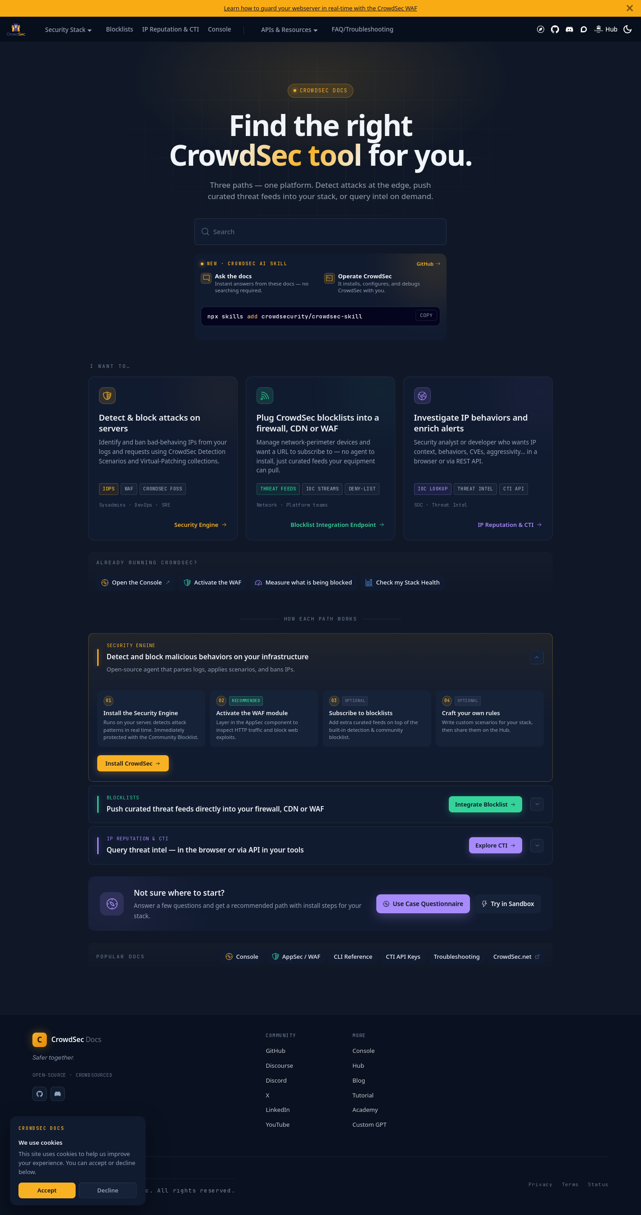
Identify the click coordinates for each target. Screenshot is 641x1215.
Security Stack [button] (65, 30)
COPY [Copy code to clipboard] (426, 316)
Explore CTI (495, 846)
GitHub (428, 264)
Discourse (279, 1065)
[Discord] (57, 1094)
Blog (358, 1080)
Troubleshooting (457, 957)
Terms (570, 1184)
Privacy (540, 1184)
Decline (107, 1190)
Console (219, 29)
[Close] (629, 8)
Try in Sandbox (507, 905)
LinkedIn (277, 1110)
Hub (358, 1065)
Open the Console (136, 583)
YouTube (277, 1124)
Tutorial (363, 1095)
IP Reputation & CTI (170, 29)
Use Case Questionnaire (423, 905)
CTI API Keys (403, 957)
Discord (276, 1080)
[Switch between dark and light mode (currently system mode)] (627, 29)
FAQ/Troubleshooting (362, 29)
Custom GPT (369, 1124)
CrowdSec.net (516, 957)
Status (598, 1184)
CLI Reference (353, 957)
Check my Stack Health (403, 583)
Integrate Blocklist (485, 805)
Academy (365, 1110)
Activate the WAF (212, 583)
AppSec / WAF (296, 957)
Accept (47, 1190)
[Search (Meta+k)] (320, 232)
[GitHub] (39, 1094)
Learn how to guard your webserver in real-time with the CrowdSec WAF (320, 8)
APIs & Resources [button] (286, 30)
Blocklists (119, 29)
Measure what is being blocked (303, 583)
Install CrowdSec (133, 764)
